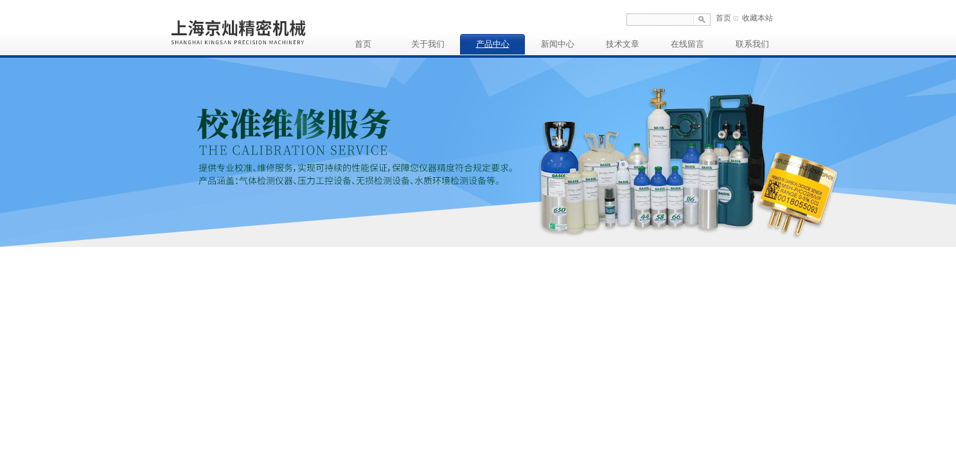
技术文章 (622, 44)
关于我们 (428, 44)
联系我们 (752, 44)
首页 (723, 17)
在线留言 (687, 44)
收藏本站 (757, 17)
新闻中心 (557, 44)
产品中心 (492, 44)
